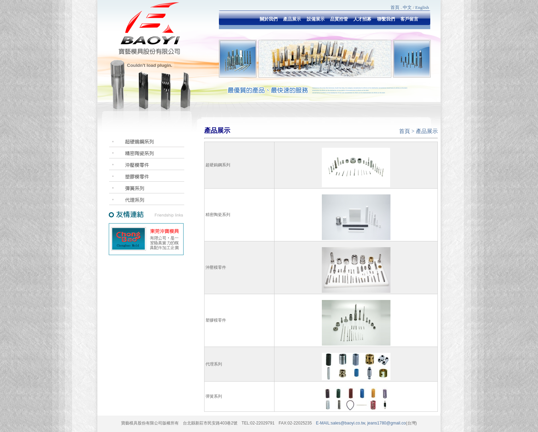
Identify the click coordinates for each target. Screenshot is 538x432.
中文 (407, 7)
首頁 (394, 7)
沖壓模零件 (216, 267)
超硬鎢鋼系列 (218, 165)
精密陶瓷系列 (218, 214)
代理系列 (214, 364)
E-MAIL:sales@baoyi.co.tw (340, 423)
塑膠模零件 (216, 320)
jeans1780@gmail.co (386, 423)
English (422, 7)
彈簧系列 (214, 396)
